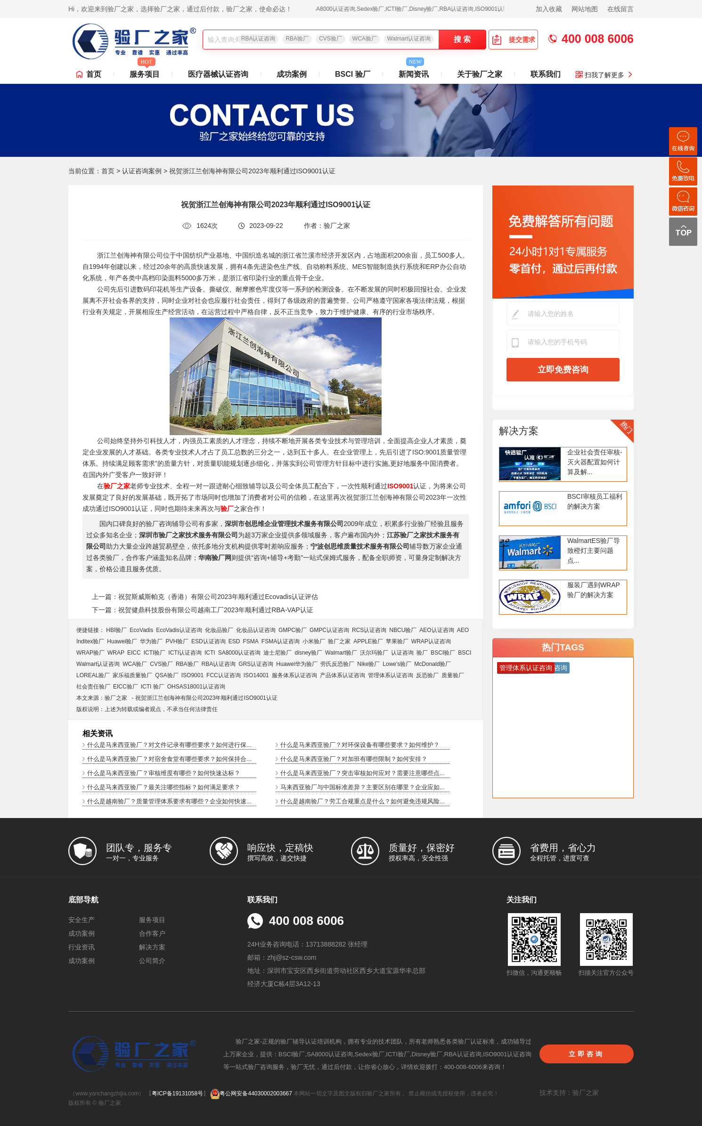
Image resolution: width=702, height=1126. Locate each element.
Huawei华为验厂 (297, 664)
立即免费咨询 (563, 369)
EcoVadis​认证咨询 (179, 630)
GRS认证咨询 (255, 664)
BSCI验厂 (443, 652)
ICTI (209, 652)
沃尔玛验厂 (374, 652)
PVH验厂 (176, 641)
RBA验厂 (297, 38)
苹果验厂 (397, 641)
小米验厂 (313, 641)
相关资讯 (97, 733)
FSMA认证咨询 (280, 641)
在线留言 (620, 9)
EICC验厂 (125, 686)
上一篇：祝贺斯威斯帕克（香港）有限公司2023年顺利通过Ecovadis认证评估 (205, 596)
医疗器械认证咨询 (218, 74)
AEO (463, 630)
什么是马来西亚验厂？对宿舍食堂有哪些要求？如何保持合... (169, 758)
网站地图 (584, 9)
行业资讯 (81, 947)
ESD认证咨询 (208, 641)
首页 (93, 74)
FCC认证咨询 (223, 675)
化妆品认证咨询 (256, 630)
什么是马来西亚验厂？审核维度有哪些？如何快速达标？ (163, 773)
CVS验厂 (330, 38)
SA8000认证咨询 (239, 652)
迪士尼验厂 (277, 652)
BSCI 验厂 (352, 74)
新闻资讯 (414, 71)
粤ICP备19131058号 (177, 1093)
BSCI (464, 652)
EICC (134, 652)
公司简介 (152, 960)
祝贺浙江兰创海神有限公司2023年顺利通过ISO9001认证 (206, 698)
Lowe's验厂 (397, 664)
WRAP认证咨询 (431, 641)
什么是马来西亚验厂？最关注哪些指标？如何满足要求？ (163, 787)
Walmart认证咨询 (409, 38)
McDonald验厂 (432, 664)
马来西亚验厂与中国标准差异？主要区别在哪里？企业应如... (362, 787)
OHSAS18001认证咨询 (196, 686)
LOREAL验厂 (93, 675)
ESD (234, 641)
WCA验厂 (364, 38)
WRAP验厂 (90, 652)
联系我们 (546, 74)
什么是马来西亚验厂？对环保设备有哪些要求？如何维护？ (360, 744)
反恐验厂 (427, 675)
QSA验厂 (166, 675)
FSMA (250, 641)
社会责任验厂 (93, 686)
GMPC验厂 (292, 630)
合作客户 (152, 933)
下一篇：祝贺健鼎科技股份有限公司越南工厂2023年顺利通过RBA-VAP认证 (202, 610)
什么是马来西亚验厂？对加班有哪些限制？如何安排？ (353, 758)
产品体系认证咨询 (342, 675)
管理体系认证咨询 (390, 675)
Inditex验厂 (90, 641)
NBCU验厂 (402, 630)
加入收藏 (549, 9)
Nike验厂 (368, 664)
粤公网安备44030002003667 (251, 1093)
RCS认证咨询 (369, 630)
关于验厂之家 (479, 74)
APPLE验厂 (368, 641)
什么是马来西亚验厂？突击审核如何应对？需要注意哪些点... (362, 773)
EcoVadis (141, 630)
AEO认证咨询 (436, 630)
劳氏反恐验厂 (337, 664)
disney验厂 (308, 652)
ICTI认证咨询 (185, 652)
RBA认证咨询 (258, 38)
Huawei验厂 (122, 641)
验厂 (422, 652)
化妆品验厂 (219, 630)
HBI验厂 (116, 630)
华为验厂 (151, 641)
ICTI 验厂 (152, 686)
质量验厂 (452, 675)
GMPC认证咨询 (329, 630)
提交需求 (513, 39)
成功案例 (292, 74)
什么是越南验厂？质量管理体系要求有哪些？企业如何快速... (169, 801)
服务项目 (145, 71)
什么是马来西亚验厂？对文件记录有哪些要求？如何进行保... (169, 744)
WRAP (115, 652)
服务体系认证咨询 (294, 675)
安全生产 (81, 919)
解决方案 (519, 430)
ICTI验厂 (155, 652)
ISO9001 (192, 675)
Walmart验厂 (341, 652)
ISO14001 (256, 675)
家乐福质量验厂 (132, 675)
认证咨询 (402, 652)
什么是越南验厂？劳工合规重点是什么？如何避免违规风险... (362, 801)
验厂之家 (339, 641)
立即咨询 (586, 1054)
